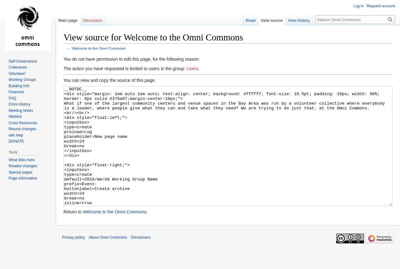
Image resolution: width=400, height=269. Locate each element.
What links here (22, 160)
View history (299, 20)
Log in (358, 6)
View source (271, 20)
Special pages (20, 172)
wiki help (16, 135)
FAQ (12, 98)
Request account (381, 6)
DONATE (16, 141)
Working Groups (22, 79)
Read (250, 20)
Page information (23, 178)
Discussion (93, 20)
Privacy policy (73, 261)
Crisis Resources (23, 123)
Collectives (18, 67)
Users (192, 68)
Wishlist (15, 116)
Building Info (19, 86)
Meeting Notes (21, 110)
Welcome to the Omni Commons (99, 48)
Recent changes (22, 129)
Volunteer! (17, 73)
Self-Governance (23, 61)
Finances (16, 92)
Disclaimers (141, 261)
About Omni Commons (108, 261)
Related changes (23, 166)
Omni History (19, 104)
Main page (68, 20)
